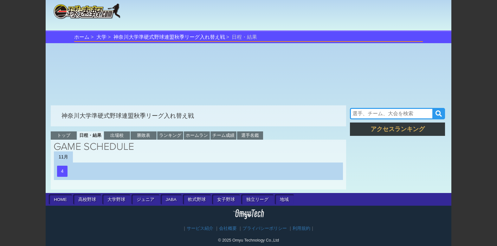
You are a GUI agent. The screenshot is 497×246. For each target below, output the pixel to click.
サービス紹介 (200, 228)
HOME (60, 199)
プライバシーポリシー (264, 228)
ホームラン (197, 135)
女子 (226, 199)
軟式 (197, 199)
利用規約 (301, 228)
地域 (284, 199)
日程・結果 (90, 135)
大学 (101, 37)
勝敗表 (143, 135)
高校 (87, 199)
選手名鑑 (250, 135)
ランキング (170, 135)
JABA (171, 199)
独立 (257, 199)
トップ (63, 135)
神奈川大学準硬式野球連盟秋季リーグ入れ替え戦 (169, 37)
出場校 (117, 135)
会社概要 (228, 228)
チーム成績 (223, 135)
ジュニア (145, 199)
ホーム (81, 37)
